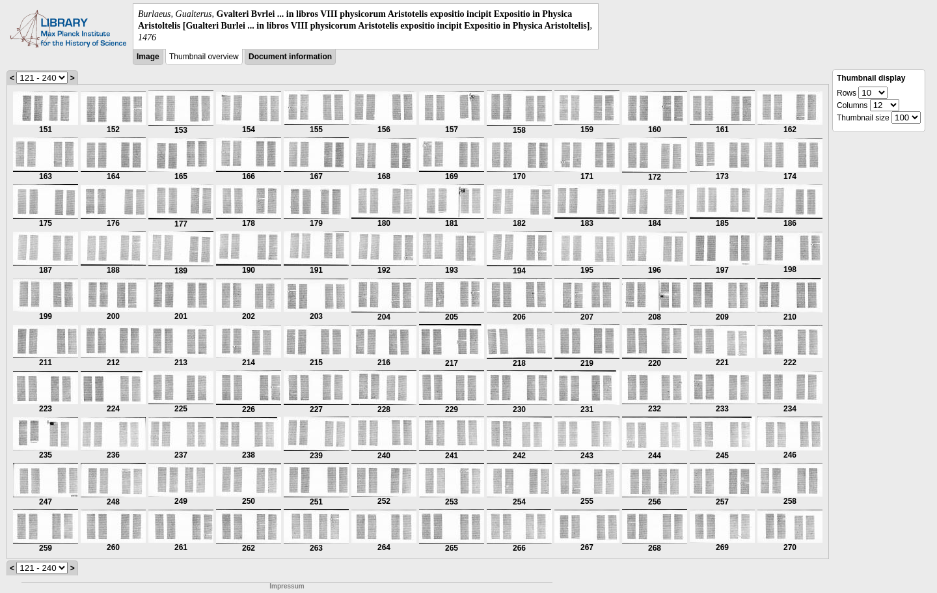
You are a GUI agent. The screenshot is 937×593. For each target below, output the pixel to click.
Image (148, 56)
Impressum (286, 586)
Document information (290, 56)
